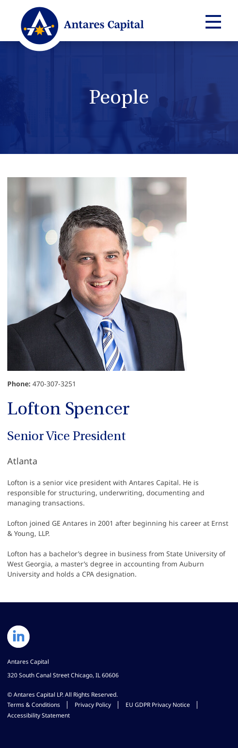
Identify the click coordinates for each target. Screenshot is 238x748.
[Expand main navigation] (212, 22)
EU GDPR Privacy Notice (158, 705)
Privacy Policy (93, 705)
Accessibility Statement (38, 715)
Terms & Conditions (33, 705)
